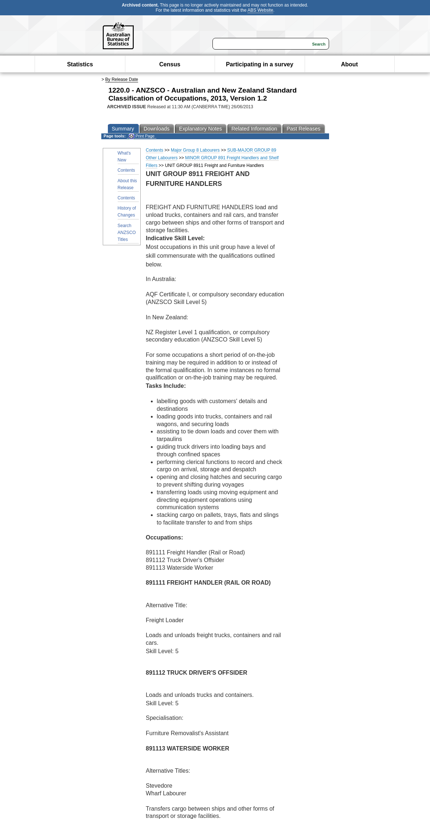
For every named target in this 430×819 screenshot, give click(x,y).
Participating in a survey (259, 64)
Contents (126, 170)
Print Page (142, 136)
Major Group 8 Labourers (195, 150)
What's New (124, 157)
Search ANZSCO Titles (127, 232)
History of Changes (127, 212)
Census (169, 64)
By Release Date (121, 79)
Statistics (80, 64)
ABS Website (260, 10)
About (349, 64)
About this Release (127, 184)
